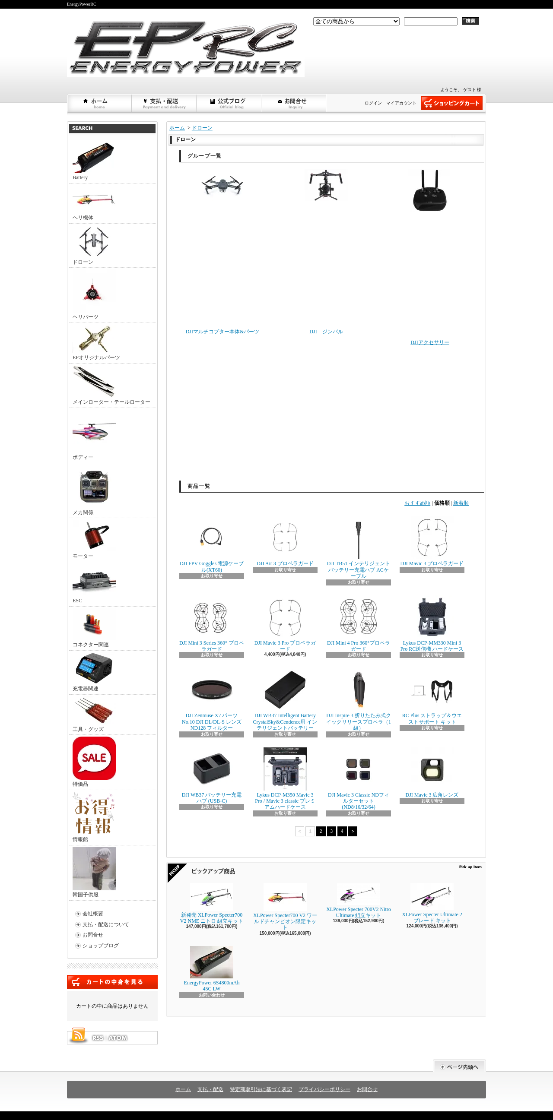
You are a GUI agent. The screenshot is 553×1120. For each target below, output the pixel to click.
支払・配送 (210, 1089)
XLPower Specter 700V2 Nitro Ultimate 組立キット (358, 900)
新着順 (461, 503)
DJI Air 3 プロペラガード (285, 541)
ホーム (99, 103)
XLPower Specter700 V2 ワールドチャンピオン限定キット (285, 907)
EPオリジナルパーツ (96, 343)
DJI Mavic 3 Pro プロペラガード (285, 623)
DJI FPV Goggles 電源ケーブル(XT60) (212, 544)
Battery (94, 160)
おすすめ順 (417, 503)
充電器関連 (94, 672)
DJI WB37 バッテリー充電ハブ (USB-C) (212, 775)
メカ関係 (94, 490)
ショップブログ (229, 103)
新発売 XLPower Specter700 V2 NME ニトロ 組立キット (211, 903)
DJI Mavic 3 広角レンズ (432, 772)
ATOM (118, 1038)
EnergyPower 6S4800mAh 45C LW (212, 969)
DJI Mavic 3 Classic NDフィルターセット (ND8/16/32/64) (358, 778)
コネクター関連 (94, 628)
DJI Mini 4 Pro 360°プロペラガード (358, 623)
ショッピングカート (452, 103)
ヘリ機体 (94, 203)
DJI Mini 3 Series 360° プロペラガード (211, 623)
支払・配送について (164, 103)
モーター (94, 539)
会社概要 (93, 914)
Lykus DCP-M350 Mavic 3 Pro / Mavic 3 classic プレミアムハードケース (285, 778)
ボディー (94, 435)
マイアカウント (401, 103)
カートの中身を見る (112, 982)
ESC (94, 584)
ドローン (94, 245)
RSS (97, 1038)
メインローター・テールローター (111, 385)
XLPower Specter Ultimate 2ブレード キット (432, 903)
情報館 (93, 817)
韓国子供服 (94, 872)
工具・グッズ (94, 714)
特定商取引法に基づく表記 (261, 1089)
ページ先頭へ (459, 1066)
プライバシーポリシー (324, 1089)
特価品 (94, 762)
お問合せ (294, 103)
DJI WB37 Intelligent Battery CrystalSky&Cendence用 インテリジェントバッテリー (285, 699)
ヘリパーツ (94, 294)
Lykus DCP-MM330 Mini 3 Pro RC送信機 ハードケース (432, 623)
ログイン (373, 103)
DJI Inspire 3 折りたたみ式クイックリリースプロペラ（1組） (358, 699)
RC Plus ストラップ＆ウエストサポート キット (432, 696)
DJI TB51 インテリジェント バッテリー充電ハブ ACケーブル (358, 547)
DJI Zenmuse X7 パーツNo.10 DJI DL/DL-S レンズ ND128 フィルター (212, 699)
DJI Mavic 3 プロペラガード (432, 541)
